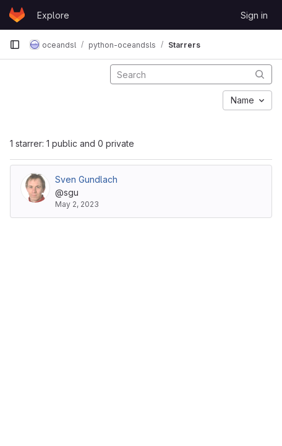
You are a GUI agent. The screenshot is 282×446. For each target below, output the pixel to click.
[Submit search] (259, 74)
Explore (53, 15)
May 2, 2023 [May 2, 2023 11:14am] (77, 204)
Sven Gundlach (86, 179)
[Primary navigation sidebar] (15, 45)
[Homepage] (17, 15)
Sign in (254, 15)
